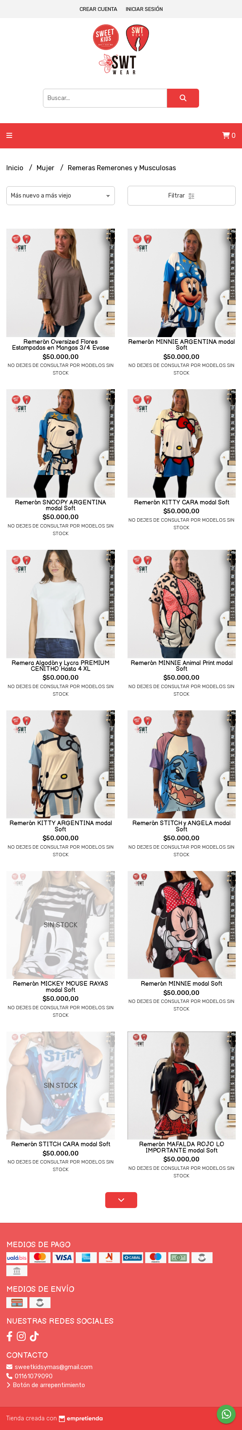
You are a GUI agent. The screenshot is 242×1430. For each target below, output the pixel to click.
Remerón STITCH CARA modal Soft (60, 1144)
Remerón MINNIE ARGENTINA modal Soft (181, 344)
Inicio (15, 168)
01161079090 (29, 1376)
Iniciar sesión (144, 9)
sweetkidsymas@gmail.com (49, 1367)
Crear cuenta (98, 9)
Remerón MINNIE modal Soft (181, 983)
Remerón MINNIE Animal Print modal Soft (181, 666)
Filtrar (181, 195)
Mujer (46, 168)
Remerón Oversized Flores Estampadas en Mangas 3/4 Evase (60, 344)
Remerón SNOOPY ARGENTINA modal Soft (60, 505)
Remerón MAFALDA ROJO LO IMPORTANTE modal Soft (181, 1147)
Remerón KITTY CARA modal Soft (181, 502)
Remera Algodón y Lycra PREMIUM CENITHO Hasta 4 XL (60, 666)
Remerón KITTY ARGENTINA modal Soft (60, 826)
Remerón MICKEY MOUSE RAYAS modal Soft (60, 986)
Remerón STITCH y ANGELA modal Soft (181, 826)
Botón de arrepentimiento (45, 1385)
